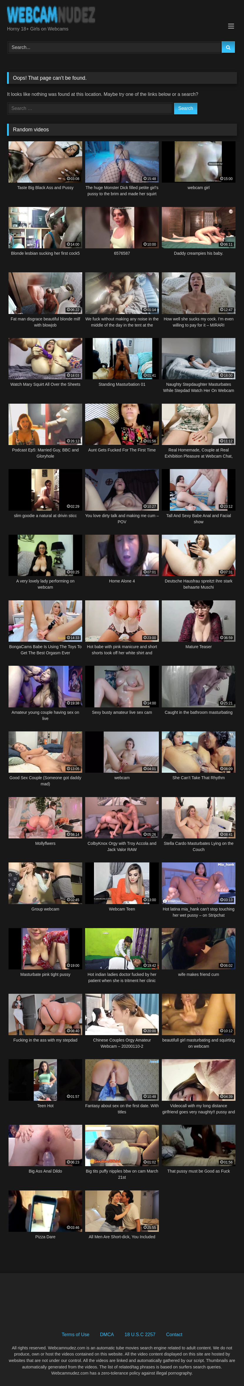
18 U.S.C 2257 (139, 1334)
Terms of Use (75, 1334)
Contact (174, 1334)
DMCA (107, 1334)
